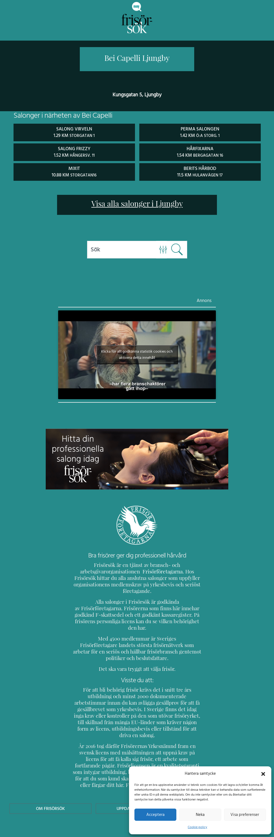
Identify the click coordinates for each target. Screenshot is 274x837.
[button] (263, 773)
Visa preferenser (244, 814)
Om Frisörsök (51, 782)
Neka (200, 814)
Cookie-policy (197, 827)
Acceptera (155, 814)
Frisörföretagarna (148, 571)
